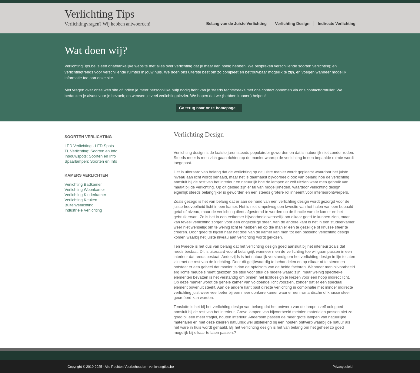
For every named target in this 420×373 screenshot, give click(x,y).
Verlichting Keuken (81, 200)
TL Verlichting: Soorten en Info (91, 151)
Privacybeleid (342, 366)
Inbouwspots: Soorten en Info (90, 156)
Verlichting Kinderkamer (85, 194)
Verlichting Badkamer (83, 184)
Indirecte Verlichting (336, 23)
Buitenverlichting (79, 205)
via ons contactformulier (314, 90)
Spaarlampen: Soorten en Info (91, 161)
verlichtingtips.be (161, 366)
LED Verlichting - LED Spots (89, 146)
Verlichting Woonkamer (85, 189)
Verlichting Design (292, 23)
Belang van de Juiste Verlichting (236, 23)
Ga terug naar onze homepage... (209, 108)
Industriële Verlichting (83, 210)
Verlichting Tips (100, 14)
